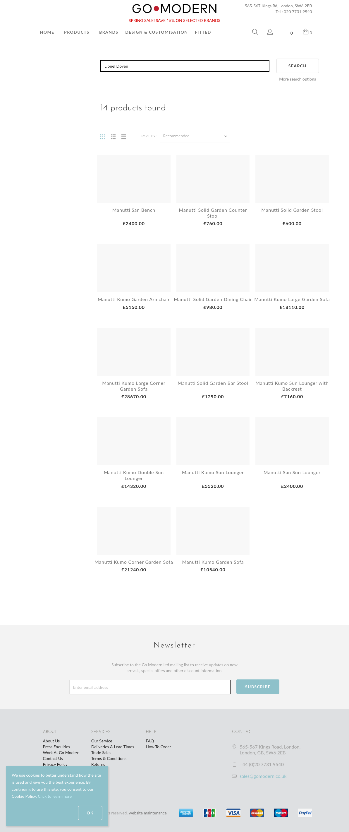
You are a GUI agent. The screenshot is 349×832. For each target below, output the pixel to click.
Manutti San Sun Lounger (292, 472)
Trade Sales (101, 752)
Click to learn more (55, 796)
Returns (98, 764)
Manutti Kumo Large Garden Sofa (292, 299)
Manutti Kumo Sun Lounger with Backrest (292, 386)
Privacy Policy (55, 764)
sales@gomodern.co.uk (263, 776)
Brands (108, 32)
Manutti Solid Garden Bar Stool (213, 383)
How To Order (158, 746)
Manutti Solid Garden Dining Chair (213, 299)
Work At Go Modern (61, 752)
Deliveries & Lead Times (112, 746)
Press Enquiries (56, 746)
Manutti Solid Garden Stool (292, 210)
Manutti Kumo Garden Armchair (134, 299)
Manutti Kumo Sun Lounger (213, 472)
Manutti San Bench (133, 210)
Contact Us (53, 758)
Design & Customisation (156, 32)
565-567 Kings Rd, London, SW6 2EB (278, 5)
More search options (297, 78)
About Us (51, 740)
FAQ (150, 740)
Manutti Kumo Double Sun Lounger (134, 475)
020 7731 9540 (298, 11)
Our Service (101, 740)
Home (47, 32)
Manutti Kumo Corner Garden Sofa (133, 562)
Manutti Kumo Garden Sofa (213, 562)
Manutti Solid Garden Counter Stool (213, 212)
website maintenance (148, 812)
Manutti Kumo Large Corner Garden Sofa (133, 386)
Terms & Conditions (108, 758)
